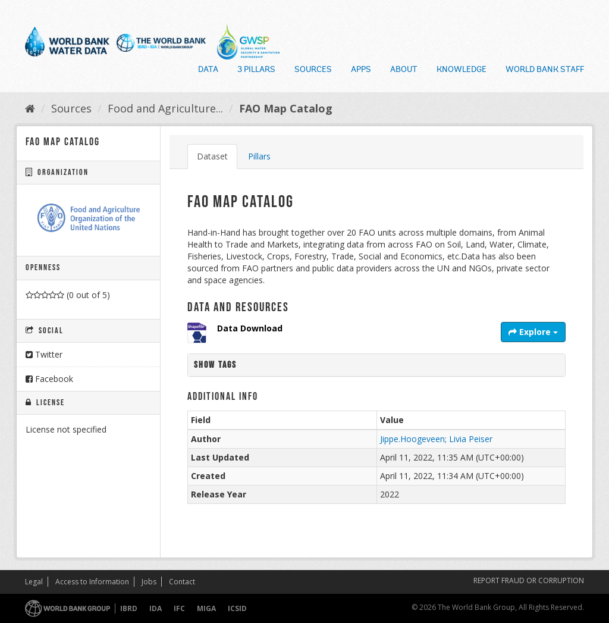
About (403, 70)
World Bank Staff (545, 70)
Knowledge (461, 70)
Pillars (259, 156)
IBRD (128, 608)
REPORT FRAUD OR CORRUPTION (528, 580)
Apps (361, 70)
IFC (179, 608)
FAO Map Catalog (285, 108)
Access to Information (92, 582)
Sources (313, 70)
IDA (155, 608)
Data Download (249, 328)
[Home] (30, 108)
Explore (533, 331)
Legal (34, 582)
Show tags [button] (215, 365)
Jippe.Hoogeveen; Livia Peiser (436, 438)
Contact (182, 582)
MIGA (206, 608)
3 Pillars (256, 70)
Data (208, 70)
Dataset (212, 156)
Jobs (149, 582)
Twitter (44, 354)
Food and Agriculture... (165, 108)
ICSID (237, 608)
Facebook (49, 378)
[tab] (376, 365)
